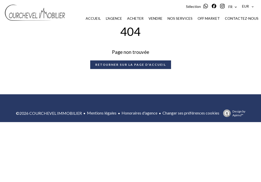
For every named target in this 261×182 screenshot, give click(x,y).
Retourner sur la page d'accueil (130, 64)
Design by (233, 113)
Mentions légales (101, 112)
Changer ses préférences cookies (190, 112)
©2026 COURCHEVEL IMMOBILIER (49, 113)
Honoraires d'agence (139, 112)
